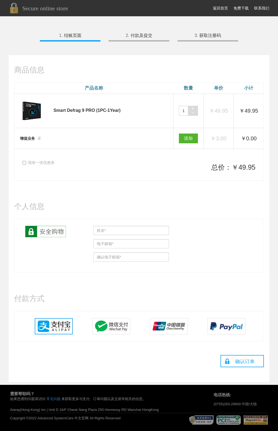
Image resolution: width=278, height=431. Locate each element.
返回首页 (220, 8)
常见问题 (53, 399)
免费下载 (241, 8)
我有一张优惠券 (39, 162)
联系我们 (261, 8)
